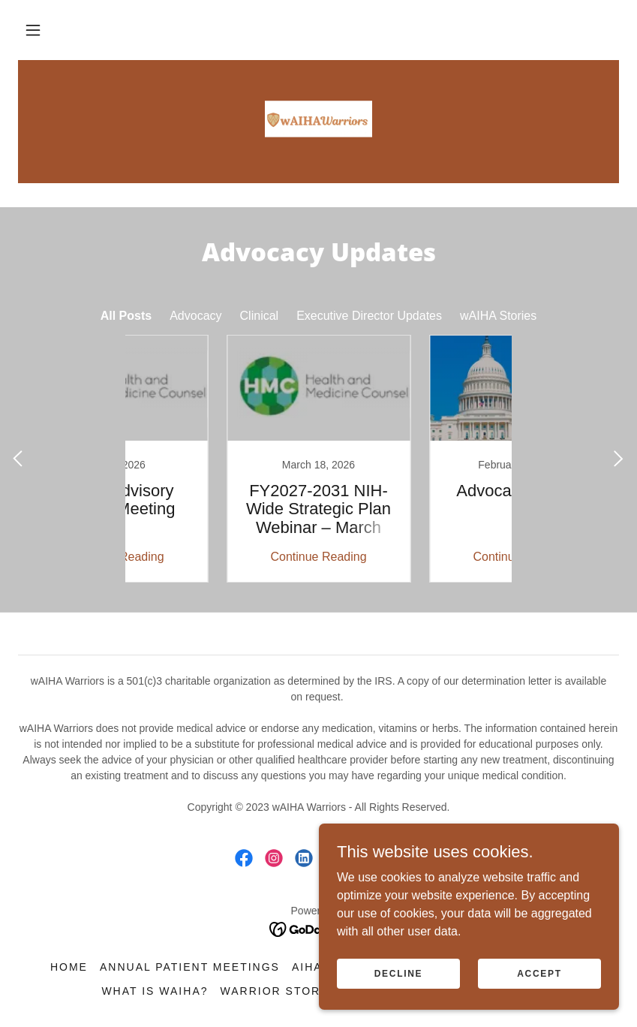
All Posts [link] (126, 315)
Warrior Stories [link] (281, 991)
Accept (539, 973)
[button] (33, 30)
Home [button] (69, 967)
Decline (398, 973)
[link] (318, 120)
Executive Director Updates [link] (369, 315)
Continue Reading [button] (217, 556)
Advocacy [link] (195, 315)
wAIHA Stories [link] (498, 315)
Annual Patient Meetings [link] (190, 967)
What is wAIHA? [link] (154, 991)
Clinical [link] (259, 315)
